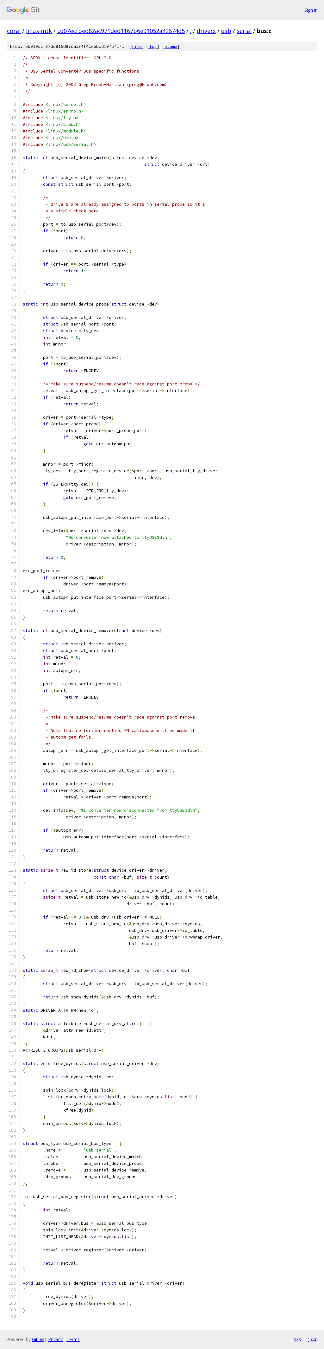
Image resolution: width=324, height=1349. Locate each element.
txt (297, 1339)
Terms (73, 1339)
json (313, 1339)
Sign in (311, 10)
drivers (206, 31)
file (137, 46)
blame (171, 46)
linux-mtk (39, 31)
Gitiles (38, 1339)
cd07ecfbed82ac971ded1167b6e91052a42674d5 (121, 31)
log (153, 46)
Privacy (55, 1339)
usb (226, 31)
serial (244, 31)
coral (14, 31)
